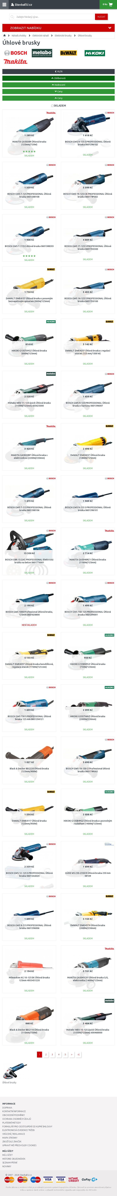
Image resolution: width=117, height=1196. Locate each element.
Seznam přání (9, 1162)
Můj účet (7, 1155)
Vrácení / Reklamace (13, 1134)
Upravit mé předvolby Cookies (19, 1145)
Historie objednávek (13, 1159)
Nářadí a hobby (19, 35)
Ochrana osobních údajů (16, 1119)
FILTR (58, 71)
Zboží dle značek (11, 1141)
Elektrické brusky (63, 35)
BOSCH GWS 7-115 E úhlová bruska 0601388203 (29, 246)
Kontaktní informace (14, 1111)
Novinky (6, 1166)
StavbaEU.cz (26, 1175)
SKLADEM (60, 105)
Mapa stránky (9, 1137)
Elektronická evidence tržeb (18, 1130)
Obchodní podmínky (13, 1115)
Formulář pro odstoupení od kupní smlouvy (27, 1126)
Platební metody (11, 1122)
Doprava (7, 1107)
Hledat (101, 17)
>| (78, 1054)
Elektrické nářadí (41, 35)
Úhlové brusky (85, 35)
